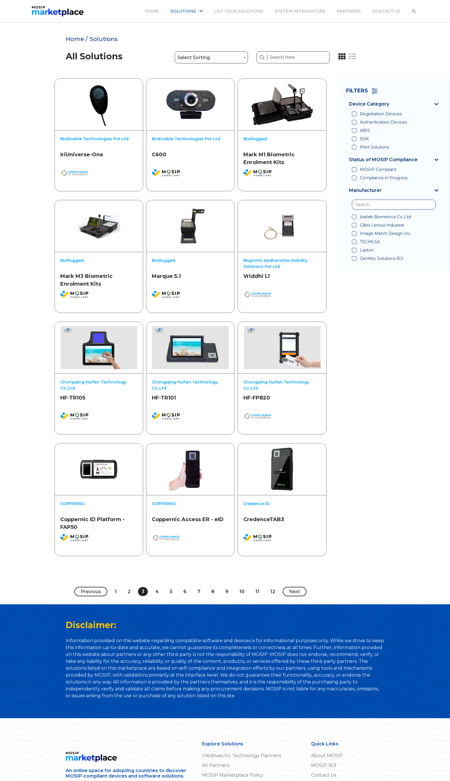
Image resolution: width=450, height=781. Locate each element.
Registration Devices (380, 113)
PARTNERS (349, 11)
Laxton (367, 250)
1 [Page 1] (116, 581)
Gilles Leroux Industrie (382, 225)
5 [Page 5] (171, 581)
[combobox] (211, 57)
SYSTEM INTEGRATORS (300, 11)
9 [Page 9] (226, 581)
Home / (77, 39)
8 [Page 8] (212, 581)
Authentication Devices (383, 122)
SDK (364, 138)
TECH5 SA (370, 241)
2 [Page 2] (129, 581)
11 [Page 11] (257, 581)
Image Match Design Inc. (385, 233)
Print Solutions (374, 147)
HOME (152, 11)
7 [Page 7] (198, 581)
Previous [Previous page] (91, 581)
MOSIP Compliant (378, 169)
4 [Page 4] (157, 581)
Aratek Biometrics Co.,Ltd (385, 216)
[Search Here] (298, 57)
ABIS (365, 130)
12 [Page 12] (272, 581)
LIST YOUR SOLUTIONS (238, 11)
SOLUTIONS (183, 11)
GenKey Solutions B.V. (382, 258)
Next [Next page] (294, 581)
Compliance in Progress (384, 177)
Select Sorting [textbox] (193, 57)
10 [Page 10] (242, 581)
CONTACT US (386, 11)
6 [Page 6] (185, 581)
